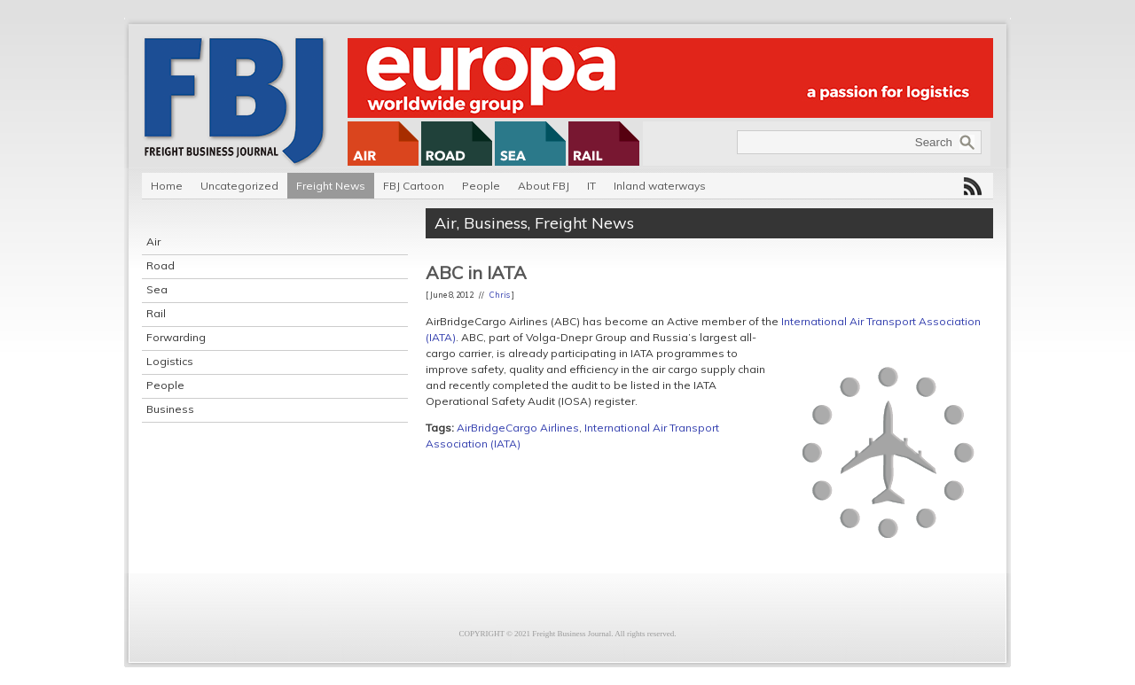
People (481, 185)
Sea (157, 289)
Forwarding (176, 337)
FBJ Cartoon (413, 185)
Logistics (169, 361)
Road (160, 265)
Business (170, 409)
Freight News (330, 185)
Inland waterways (660, 185)
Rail (156, 313)
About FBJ (543, 185)
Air (153, 241)
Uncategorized (239, 185)
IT (591, 185)
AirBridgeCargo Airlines (518, 427)
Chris (499, 295)
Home (167, 185)
